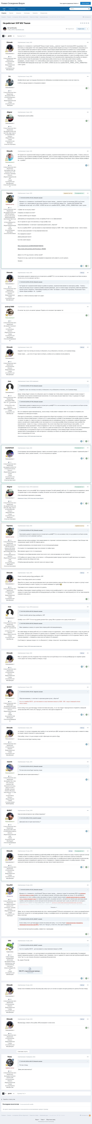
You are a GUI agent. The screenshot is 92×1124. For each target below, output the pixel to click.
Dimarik (9, 151)
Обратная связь (50, 1119)
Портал (11, 13)
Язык (37, 1119)
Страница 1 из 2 (21, 36)
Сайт (4, 9)
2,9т (10, 1071)
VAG (9, 940)
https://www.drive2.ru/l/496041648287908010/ (30, 245)
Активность (12, 8)
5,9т (10, 207)
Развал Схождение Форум (13, 3)
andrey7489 (9, 307)
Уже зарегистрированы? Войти (69, 3)
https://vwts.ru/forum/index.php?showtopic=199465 (32, 249)
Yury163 (9, 885)
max (9, 381)
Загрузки (18, 13)
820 (10, 56)
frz (10, 76)
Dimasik (14, 28)
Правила (35, 13)
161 (9, 321)
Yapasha (9, 193)
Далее (10, 36)
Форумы (3, 13)
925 (10, 126)
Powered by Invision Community (46, 1121)
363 (10, 701)
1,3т (10, 462)
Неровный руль (19, 29)
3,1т (10, 899)
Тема (43, 1119)
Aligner (9, 112)
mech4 (9, 762)
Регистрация (85, 3)
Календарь (27, 13)
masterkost (9, 448)
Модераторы (43, 13)
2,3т (10, 955)
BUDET (9, 687)
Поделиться (70, 28)
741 (9, 91)
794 (10, 165)
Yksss (9, 1057)
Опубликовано (25, 42)
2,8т (10, 395)
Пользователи (21, 8)
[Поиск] (78, 8)
